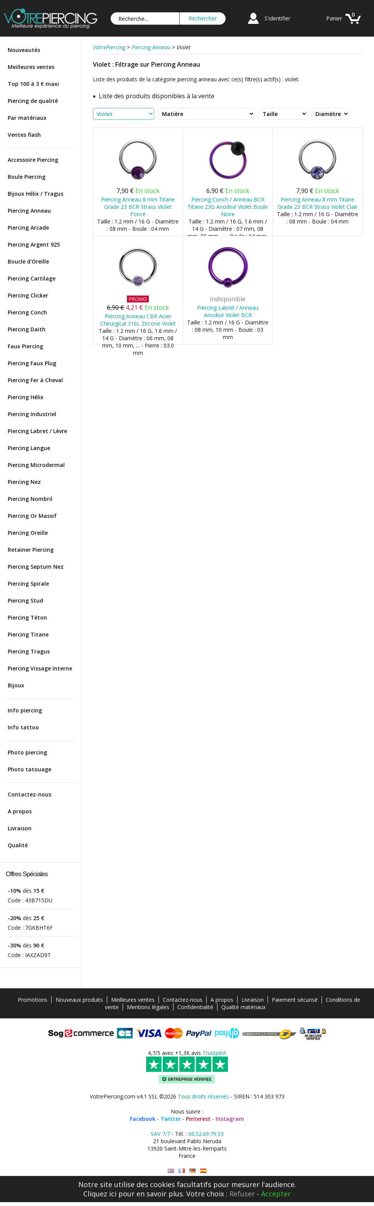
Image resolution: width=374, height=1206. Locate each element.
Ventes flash (24, 134)
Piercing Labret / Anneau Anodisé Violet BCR (227, 311)
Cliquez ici (99, 1193)
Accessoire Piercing (33, 159)
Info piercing (25, 710)
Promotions (32, 999)
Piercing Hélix (26, 397)
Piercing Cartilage (32, 278)
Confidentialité (195, 1007)
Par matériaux (27, 117)
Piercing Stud (25, 600)
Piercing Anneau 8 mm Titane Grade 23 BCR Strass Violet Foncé (138, 207)
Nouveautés (24, 50)
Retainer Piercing (31, 549)
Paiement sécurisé (295, 999)
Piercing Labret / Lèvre (37, 431)
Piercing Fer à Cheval (35, 380)
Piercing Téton (27, 617)
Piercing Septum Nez (36, 566)
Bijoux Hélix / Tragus (35, 193)
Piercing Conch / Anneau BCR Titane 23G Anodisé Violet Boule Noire (227, 207)
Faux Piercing (25, 346)
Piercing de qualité (33, 100)
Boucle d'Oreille (28, 261)
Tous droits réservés (203, 1096)
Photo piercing (27, 752)
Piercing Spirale (28, 583)
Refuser (242, 1193)
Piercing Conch (27, 312)
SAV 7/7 (160, 1133)
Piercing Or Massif (32, 515)
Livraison (20, 828)
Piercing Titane (28, 634)
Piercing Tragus (29, 651)
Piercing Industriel (32, 414)
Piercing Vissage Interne (40, 668)
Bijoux (16, 685)
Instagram (230, 1118)
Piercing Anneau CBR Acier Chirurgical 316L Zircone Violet (138, 319)
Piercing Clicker (28, 295)
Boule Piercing (26, 176)
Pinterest (198, 1118)
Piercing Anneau (29, 210)
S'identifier (277, 18)
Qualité (18, 845)
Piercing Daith (26, 329)
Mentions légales (148, 1007)
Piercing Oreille (28, 532)
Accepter (276, 1193)
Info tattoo (23, 727)
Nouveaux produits (79, 999)
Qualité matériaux (243, 1007)
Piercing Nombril (30, 498)
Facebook (142, 1118)
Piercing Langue (29, 448)
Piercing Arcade (28, 227)
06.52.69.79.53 (206, 1133)
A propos (20, 811)
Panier (334, 18)
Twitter (170, 1118)
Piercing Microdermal (36, 465)
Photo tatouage (29, 769)
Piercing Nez (24, 481)
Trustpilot (214, 1053)
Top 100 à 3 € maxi (33, 83)
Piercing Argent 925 (34, 244)
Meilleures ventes (31, 67)
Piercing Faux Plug (32, 363)
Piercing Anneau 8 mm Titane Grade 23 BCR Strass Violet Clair (317, 203)
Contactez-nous (29, 794)
